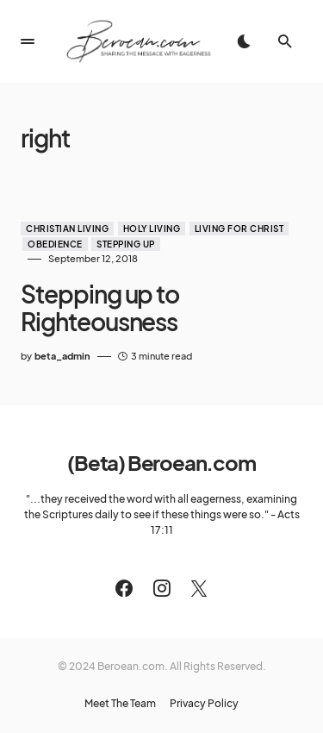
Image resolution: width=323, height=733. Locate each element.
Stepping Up (125, 244)
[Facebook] (124, 588)
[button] (27, 41)
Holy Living (152, 228)
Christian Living (67, 228)
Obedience (55, 244)
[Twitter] (199, 588)
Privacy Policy (204, 704)
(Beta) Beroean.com (161, 462)
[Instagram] (162, 588)
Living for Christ (239, 228)
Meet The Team (120, 704)
